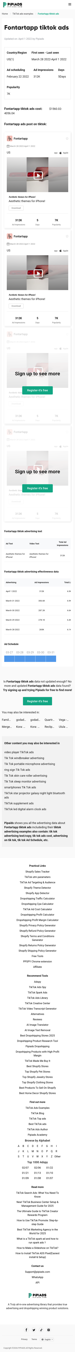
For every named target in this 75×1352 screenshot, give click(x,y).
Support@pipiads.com (37, 1271)
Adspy (37, 981)
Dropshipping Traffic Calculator (37, 898)
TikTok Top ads (37, 1118)
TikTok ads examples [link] (23, 14)
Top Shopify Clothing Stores (37, 1082)
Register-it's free (37, 390)
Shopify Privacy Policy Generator (37, 925)
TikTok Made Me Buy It (37, 1060)
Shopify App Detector (37, 893)
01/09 (25, 1178)
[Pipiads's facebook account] (26, 1329)
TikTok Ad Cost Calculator (37, 909)
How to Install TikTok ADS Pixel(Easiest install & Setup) (38, 1255)
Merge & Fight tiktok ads (9, 726)
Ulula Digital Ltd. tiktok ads (66, 726)
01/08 (37, 1178)
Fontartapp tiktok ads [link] (48, 14)
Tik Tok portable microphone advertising (29, 764)
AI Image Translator (37, 1024)
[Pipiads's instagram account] (48, 1329)
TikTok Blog (37, 1113)
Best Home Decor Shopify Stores (37, 1093)
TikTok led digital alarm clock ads (25, 809)
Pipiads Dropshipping (37, 1046)
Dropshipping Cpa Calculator (38, 903)
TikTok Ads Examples (38, 1107)
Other (56, 1156)
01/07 (49, 1178)
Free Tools (37, 956)
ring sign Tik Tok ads (17, 769)
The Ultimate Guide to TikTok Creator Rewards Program (37, 1213)
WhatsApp (37, 1277)
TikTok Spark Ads (37, 992)
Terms (34, 1339)
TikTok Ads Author (37, 1129)
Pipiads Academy (37, 1134)
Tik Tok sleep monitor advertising (25, 781)
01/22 (49, 1167)
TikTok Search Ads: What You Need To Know (37, 1194)
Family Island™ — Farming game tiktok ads (9, 719)
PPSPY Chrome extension (37, 961)
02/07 (25, 1167)
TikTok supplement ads (19, 803)
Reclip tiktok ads (52, 726)
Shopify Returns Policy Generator (37, 945)
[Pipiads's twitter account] (33, 1329)
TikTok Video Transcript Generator (37, 1008)
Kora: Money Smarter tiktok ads (23, 726)
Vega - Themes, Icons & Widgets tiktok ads (66, 719)
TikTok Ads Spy (37, 987)
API (38, 1282)
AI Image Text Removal (37, 1030)
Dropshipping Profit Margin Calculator (37, 920)
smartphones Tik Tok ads (20, 787)
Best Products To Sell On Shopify (37, 1087)
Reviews (37, 1019)
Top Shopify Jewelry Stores (37, 1077)
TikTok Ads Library (37, 997)
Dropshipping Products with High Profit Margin (37, 1053)
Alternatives (37, 1014)
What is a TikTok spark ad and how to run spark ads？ (37, 1240)
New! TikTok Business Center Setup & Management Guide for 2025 (37, 1204)
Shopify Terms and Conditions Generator (37, 938)
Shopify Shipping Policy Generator (37, 950)
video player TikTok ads (19, 752)
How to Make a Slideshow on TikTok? (37, 1247)
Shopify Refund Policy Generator (38, 930)
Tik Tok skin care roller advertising (25, 775)
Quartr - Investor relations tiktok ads (52, 719)
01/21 (25, 1172)
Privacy (24, 1339)
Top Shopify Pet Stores (37, 1071)
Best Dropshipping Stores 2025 (37, 1035)
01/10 (49, 1172)
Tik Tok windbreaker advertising (24, 758)
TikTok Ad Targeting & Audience (37, 882)
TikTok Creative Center (37, 1003)
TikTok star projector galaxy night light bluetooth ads (34, 795)
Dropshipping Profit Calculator (37, 914)
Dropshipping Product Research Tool (37, 1040)
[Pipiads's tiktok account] (41, 1329)
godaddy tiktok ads (23, 719)
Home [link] (5, 14)
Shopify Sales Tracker (38, 871)
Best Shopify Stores (37, 1066)
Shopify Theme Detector (37, 887)
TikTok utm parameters (38, 877)
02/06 (37, 1167)
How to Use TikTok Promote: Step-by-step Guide (37, 1222)
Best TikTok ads (37, 1124)
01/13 (37, 1172)
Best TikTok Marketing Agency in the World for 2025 (37, 1231)
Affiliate (37, 966)
